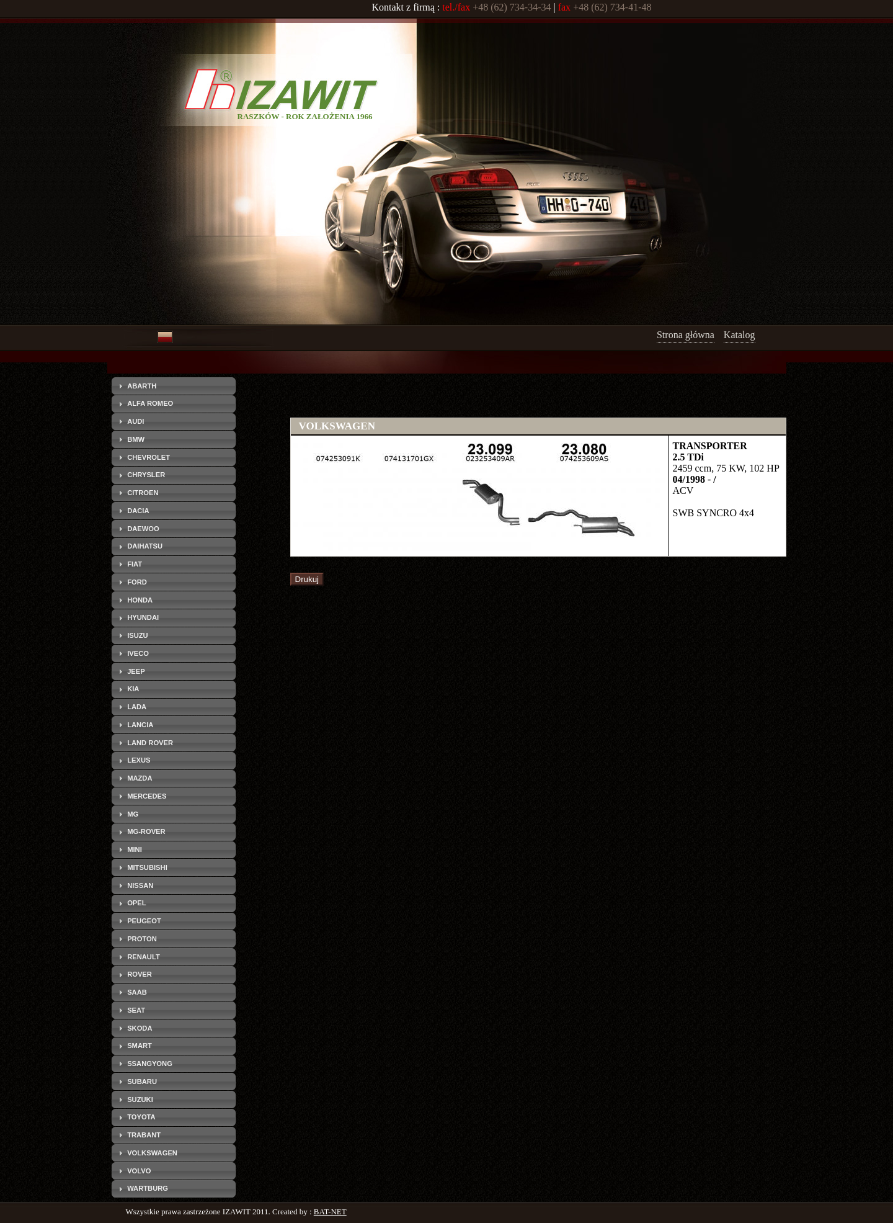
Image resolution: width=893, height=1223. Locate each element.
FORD (137, 582)
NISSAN (140, 885)
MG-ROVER (146, 831)
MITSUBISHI (147, 867)
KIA (133, 688)
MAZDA (139, 778)
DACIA (138, 510)
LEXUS (138, 760)
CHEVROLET (148, 457)
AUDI (135, 421)
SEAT (136, 1010)
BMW (135, 439)
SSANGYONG (149, 1063)
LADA (136, 706)
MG (132, 814)
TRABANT (144, 1135)
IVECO (138, 653)
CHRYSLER (146, 474)
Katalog (739, 334)
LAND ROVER (150, 742)
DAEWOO (143, 528)
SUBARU (142, 1081)
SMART (139, 1045)
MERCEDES (146, 796)
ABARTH (141, 386)
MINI (134, 849)
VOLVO (139, 1171)
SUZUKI (140, 1099)
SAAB (137, 992)
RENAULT (143, 957)
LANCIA (140, 724)
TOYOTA (141, 1117)
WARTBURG (147, 1188)
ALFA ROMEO (150, 403)
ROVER (139, 974)
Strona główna (685, 334)
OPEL (136, 903)
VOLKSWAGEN (152, 1153)
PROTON (142, 939)
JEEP (136, 671)
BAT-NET (330, 1211)
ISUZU (137, 635)
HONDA (140, 600)
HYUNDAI (143, 617)
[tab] (174, 386)
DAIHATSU (144, 546)
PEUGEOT (144, 921)
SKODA (139, 1028)
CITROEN (142, 492)
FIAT (134, 564)
